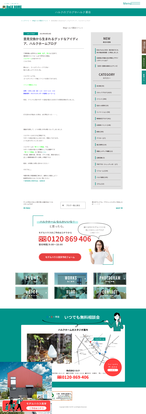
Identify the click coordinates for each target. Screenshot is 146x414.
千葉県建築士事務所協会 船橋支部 (34, 181)
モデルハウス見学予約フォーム (60, 257)
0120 (69, 238)
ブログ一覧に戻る (73, 205)
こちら (44, 152)
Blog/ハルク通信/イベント (40, 20)
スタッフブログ (31, 33)
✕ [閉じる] (51, 362)
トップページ (25, 20)
